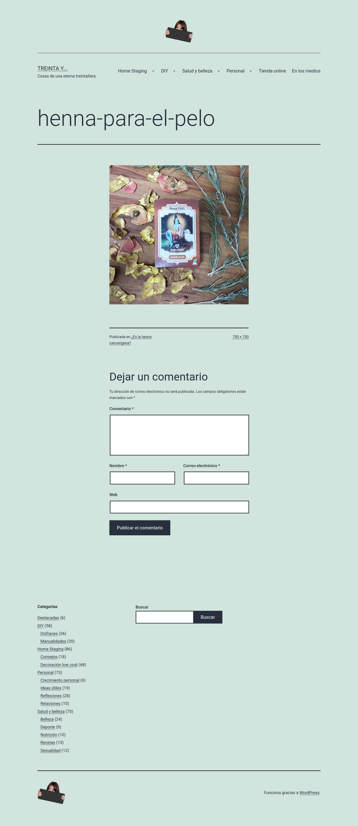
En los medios (306, 71)
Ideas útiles (50, 688)
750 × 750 (241, 337)
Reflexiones (51, 695)
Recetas (47, 742)
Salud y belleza (197, 71)
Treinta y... (52, 68)
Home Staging (132, 71)
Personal (236, 71)
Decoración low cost (59, 664)
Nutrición (48, 734)
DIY (164, 71)
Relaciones (50, 703)
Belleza (47, 719)
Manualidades (53, 641)
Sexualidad (50, 750)
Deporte (47, 727)
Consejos (49, 656)
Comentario (121, 408)
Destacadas (48, 617)
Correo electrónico (201, 465)
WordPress (309, 792)
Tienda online (272, 71)
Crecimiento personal (59, 680)
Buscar (142, 607)
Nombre (118, 465)
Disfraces (49, 633)
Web (113, 494)
